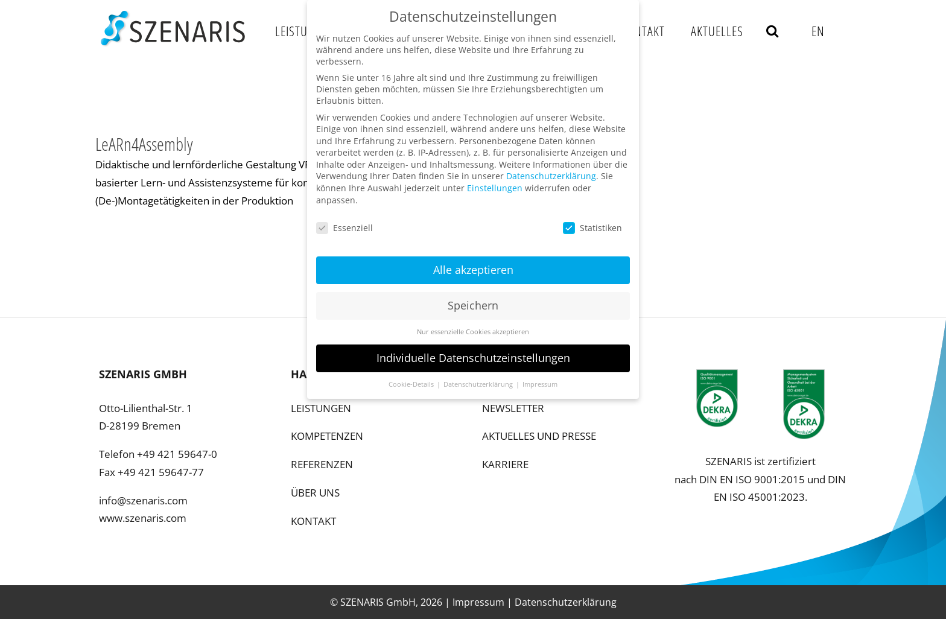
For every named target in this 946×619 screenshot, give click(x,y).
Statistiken (592, 222)
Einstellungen (494, 182)
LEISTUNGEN (321, 408)
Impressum (478, 602)
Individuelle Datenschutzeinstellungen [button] (473, 352)
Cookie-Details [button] (412, 379)
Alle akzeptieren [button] (473, 264)
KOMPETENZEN (327, 436)
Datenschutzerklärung (566, 602)
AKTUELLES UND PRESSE (539, 436)
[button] (772, 30)
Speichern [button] (473, 300)
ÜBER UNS (315, 493)
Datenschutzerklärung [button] (479, 379)
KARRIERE (505, 464)
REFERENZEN (322, 464)
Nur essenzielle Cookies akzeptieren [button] (473, 326)
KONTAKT (313, 521)
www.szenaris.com (142, 518)
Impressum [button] (539, 379)
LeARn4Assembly (144, 144)
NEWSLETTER (513, 408)
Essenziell (344, 222)
